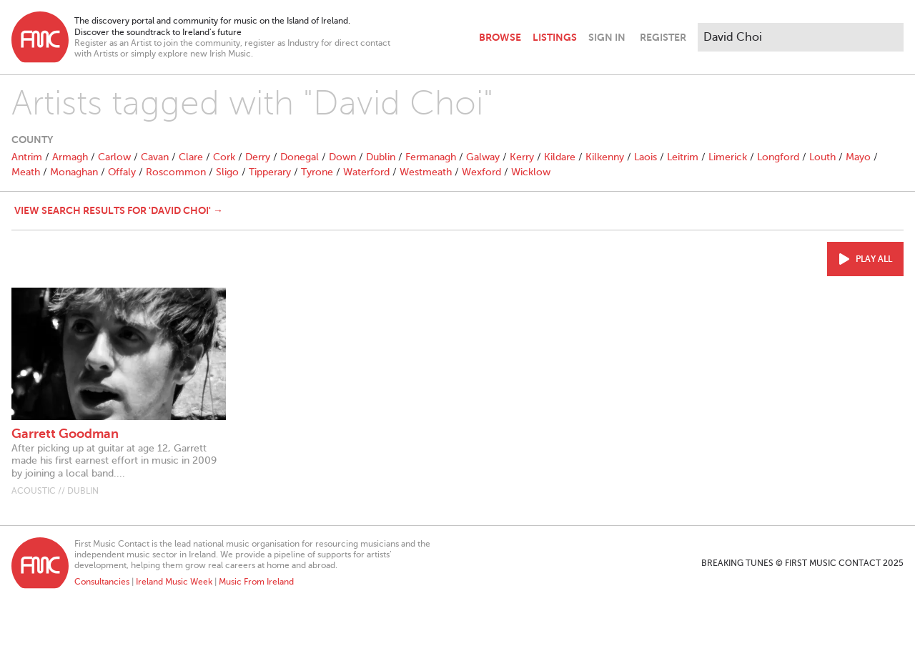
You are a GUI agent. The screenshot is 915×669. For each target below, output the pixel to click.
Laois (645, 157)
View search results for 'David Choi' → (118, 210)
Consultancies (101, 582)
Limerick (727, 157)
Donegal (299, 157)
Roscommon (176, 172)
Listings (555, 37)
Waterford (366, 172)
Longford (778, 157)
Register (663, 37)
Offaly (122, 172)
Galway (483, 157)
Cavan (155, 157)
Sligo (227, 172)
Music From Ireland (256, 582)
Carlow (114, 157)
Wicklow (530, 172)
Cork (224, 157)
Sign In (606, 37)
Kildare (559, 157)
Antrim (26, 157)
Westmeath (426, 172)
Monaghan (74, 172)
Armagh (70, 157)
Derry (257, 157)
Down (342, 157)
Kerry (522, 157)
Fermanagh (430, 157)
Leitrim (682, 157)
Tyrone (317, 172)
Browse (500, 37)
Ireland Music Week (174, 582)
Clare (191, 157)
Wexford (481, 172)
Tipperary (270, 172)
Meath (25, 172)
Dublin (380, 157)
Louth (822, 157)
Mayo (858, 157)
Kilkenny (604, 157)
